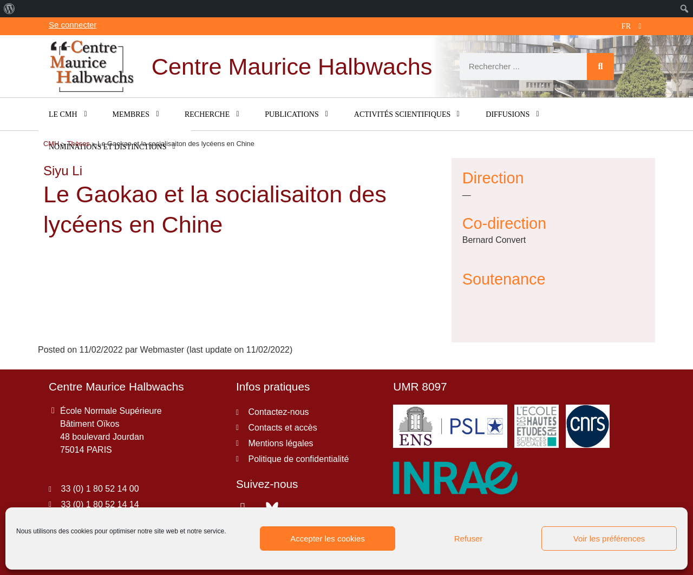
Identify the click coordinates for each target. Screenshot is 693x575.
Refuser (468, 538)
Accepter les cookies (327, 538)
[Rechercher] (600, 66)
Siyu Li (62, 170)
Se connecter (72, 24)
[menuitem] (9, 8)
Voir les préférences (609, 538)
